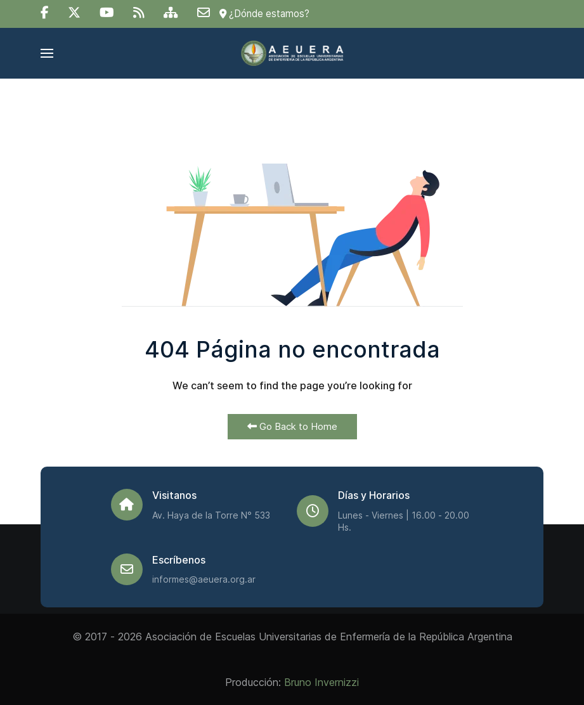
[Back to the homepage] (292, 53)
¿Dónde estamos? (264, 14)
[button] (47, 53)
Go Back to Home (292, 426)
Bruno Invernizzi (321, 682)
